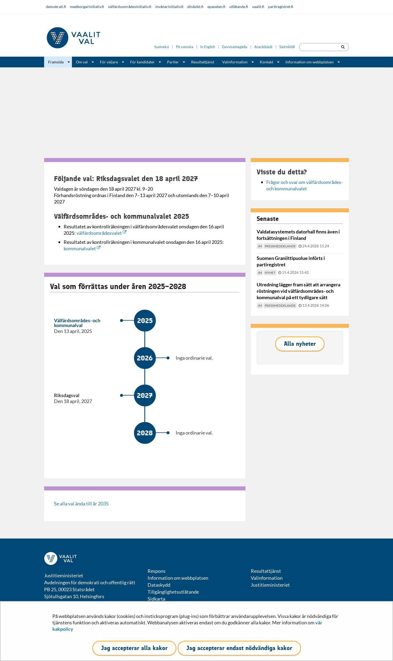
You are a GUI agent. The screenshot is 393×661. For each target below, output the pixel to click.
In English (207, 47)
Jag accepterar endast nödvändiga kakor (239, 648)
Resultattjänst (202, 62)
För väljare (109, 62)
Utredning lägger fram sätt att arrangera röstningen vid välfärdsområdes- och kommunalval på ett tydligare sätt (298, 291)
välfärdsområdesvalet (101, 233)
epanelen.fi (216, 6)
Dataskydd (159, 585)
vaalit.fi (258, 6)
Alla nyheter (300, 343)
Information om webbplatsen (310, 62)
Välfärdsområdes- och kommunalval (77, 322)
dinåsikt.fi (195, 6)
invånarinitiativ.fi (169, 6)
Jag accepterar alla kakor (134, 648)
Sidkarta (156, 599)
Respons (156, 571)
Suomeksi (161, 47)
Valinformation (235, 62)
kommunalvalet (82, 248)
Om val (82, 62)
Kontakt (266, 62)
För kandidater (142, 62)
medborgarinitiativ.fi (87, 6)
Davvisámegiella (234, 47)
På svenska (184, 47)
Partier (173, 62)
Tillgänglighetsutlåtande (173, 592)
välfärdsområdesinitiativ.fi (129, 6)
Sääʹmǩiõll (287, 47)
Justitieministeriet (270, 585)
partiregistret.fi (280, 6)
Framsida (56, 62)
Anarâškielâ (263, 47)
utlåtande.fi (238, 6)
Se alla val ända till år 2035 (81, 503)
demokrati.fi (56, 6)
